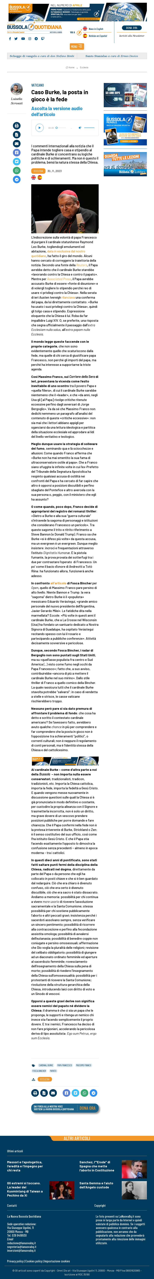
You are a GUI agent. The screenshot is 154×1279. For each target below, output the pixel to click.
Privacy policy (15, 1261)
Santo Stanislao (96, 56)
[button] (77, 46)
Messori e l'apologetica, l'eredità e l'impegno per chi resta (25, 1166)
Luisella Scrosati (17, 101)
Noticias (98, 35)
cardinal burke (46, 1065)
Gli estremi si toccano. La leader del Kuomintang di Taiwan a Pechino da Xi (25, 1189)
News (96, 28)
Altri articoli (77, 1138)
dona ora (132, 28)
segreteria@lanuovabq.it (21, 1247)
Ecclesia (84, 67)
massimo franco (83, 1065)
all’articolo (58, 583)
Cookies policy (33, 1261)
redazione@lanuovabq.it (21, 1243)
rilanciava (68, 297)
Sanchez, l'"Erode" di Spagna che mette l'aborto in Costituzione (96, 1166)
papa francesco (64, 1065)
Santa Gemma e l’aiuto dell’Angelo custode (96, 1185)
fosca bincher (39, 1070)
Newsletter (131, 35)
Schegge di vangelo (23, 56)
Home (70, 67)
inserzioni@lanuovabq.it (21, 1250)
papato (53, 1070)
